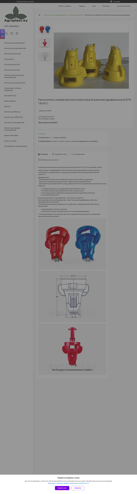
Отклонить (77, 488)
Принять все (62, 488)
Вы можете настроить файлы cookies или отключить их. (67, 483)
